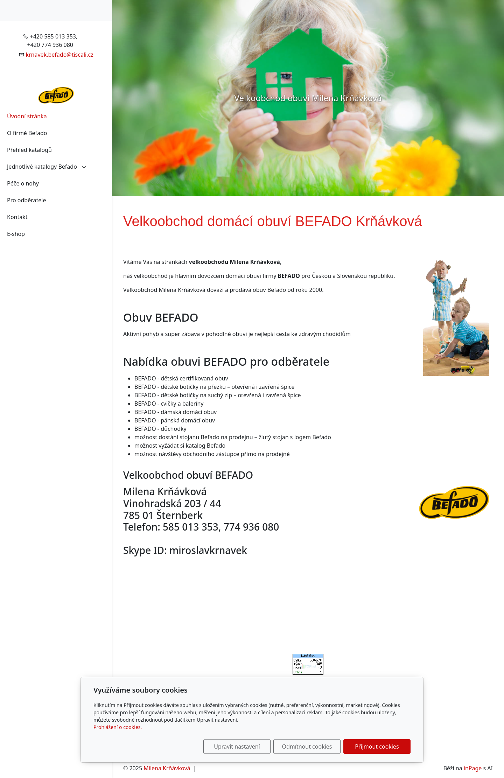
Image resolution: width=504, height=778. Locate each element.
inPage (473, 768)
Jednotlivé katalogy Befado (47, 166)
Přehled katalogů (29, 150)
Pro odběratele (26, 200)
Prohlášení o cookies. (117, 727)
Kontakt (17, 217)
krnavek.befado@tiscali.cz (59, 54)
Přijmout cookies (377, 746)
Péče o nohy (23, 183)
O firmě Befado (27, 133)
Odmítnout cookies (307, 746)
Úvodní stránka (27, 116)
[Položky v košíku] (103, 10)
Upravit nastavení (237, 746)
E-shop (16, 234)
